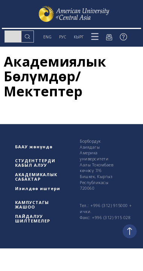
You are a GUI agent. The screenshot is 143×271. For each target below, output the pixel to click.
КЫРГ (79, 37)
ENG (47, 37)
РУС (62, 37)
